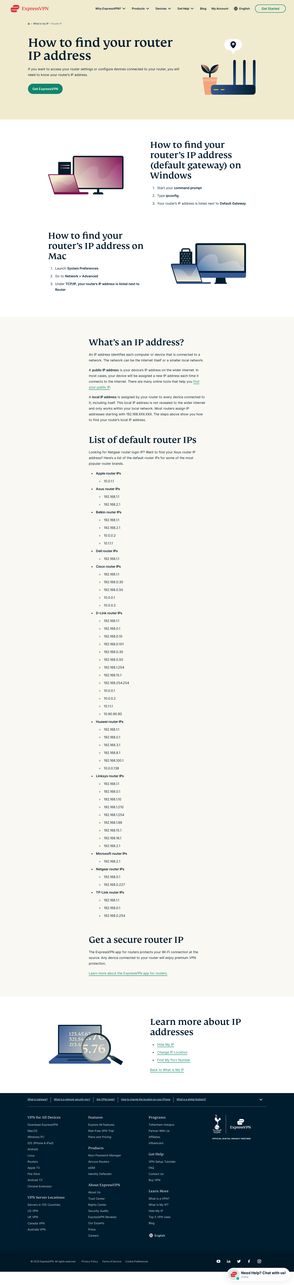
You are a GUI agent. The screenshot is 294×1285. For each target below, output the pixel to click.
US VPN (33, 1224)
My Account (220, 10)
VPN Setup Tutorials (162, 1175)
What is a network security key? (72, 1112)
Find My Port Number (173, 1073)
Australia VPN (37, 1242)
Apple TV (34, 1181)
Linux (31, 1168)
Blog (203, 10)
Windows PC (36, 1150)
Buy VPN (154, 1193)
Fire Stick (34, 1187)
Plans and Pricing (99, 1150)
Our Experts (96, 1236)
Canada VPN (36, 1236)
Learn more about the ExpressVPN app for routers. (128, 986)
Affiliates (154, 1150)
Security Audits (98, 1224)
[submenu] (124, 10)
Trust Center (96, 1212)
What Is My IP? (158, 1218)
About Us (94, 1205)
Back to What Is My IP (167, 1083)
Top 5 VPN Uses (159, 1230)
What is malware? (38, 1112)
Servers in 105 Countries (44, 1218)
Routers (33, 1175)
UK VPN (33, 1230)
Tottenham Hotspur (161, 1138)
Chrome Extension (40, 1199)
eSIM (91, 1181)
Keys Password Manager (104, 1168)
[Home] (30, 23)
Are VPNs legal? (106, 1112)
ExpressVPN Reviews (102, 1230)
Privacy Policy (89, 1274)
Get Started (270, 10)
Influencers (156, 1156)
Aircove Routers (98, 1175)
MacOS (32, 1144)
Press (92, 1242)
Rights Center (97, 1218)
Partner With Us (159, 1144)
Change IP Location (172, 1065)
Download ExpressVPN (43, 1138)
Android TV (35, 1193)
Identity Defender (100, 1187)
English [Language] (244, 10)
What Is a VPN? (159, 1212)
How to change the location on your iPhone (145, 1112)
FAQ (151, 1181)
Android (33, 1162)
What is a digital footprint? (191, 1112)
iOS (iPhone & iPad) (40, 1156)
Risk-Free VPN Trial (101, 1144)
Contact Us (156, 1187)
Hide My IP (165, 1058)
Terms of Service (111, 1274)
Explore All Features (101, 1138)
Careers (93, 1248)
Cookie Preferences (136, 1274)
